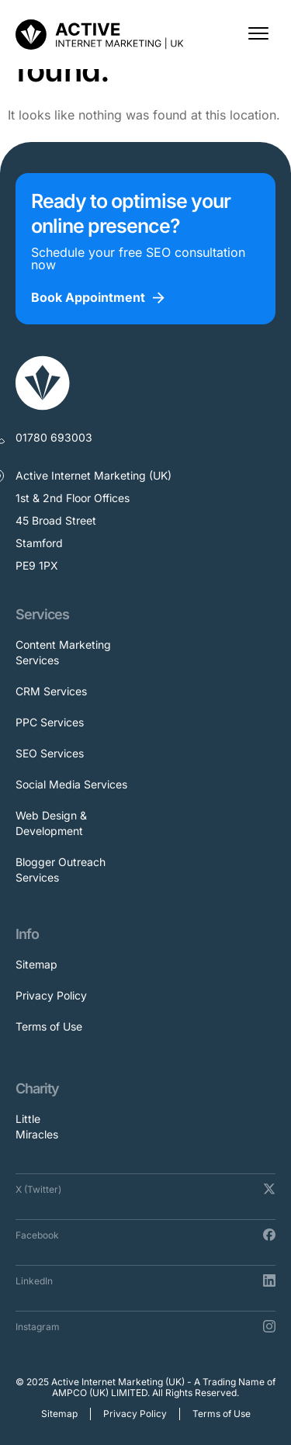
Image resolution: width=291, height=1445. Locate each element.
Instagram (38, 1326)
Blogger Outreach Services (61, 869)
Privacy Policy (51, 995)
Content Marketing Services (63, 652)
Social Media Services (71, 784)
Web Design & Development (51, 823)
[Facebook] (269, 1234)
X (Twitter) (38, 1189)
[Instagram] (269, 1326)
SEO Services (50, 753)
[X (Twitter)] (269, 1189)
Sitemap (36, 964)
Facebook (37, 1235)
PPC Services (50, 722)
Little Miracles (37, 1126)
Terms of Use (49, 1026)
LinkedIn (34, 1281)
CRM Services (51, 691)
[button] (258, 35)
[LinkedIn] (269, 1280)
